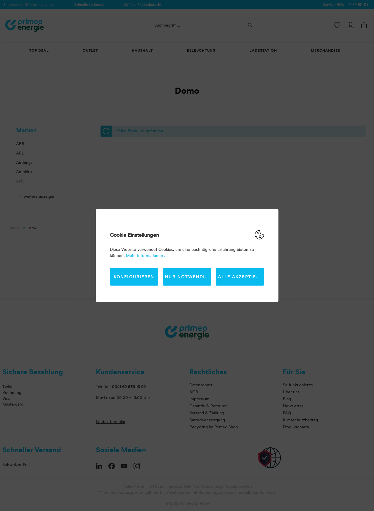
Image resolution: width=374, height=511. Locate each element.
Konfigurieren (134, 276)
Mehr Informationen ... (147, 255)
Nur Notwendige (188, 276)
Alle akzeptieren (241, 276)
